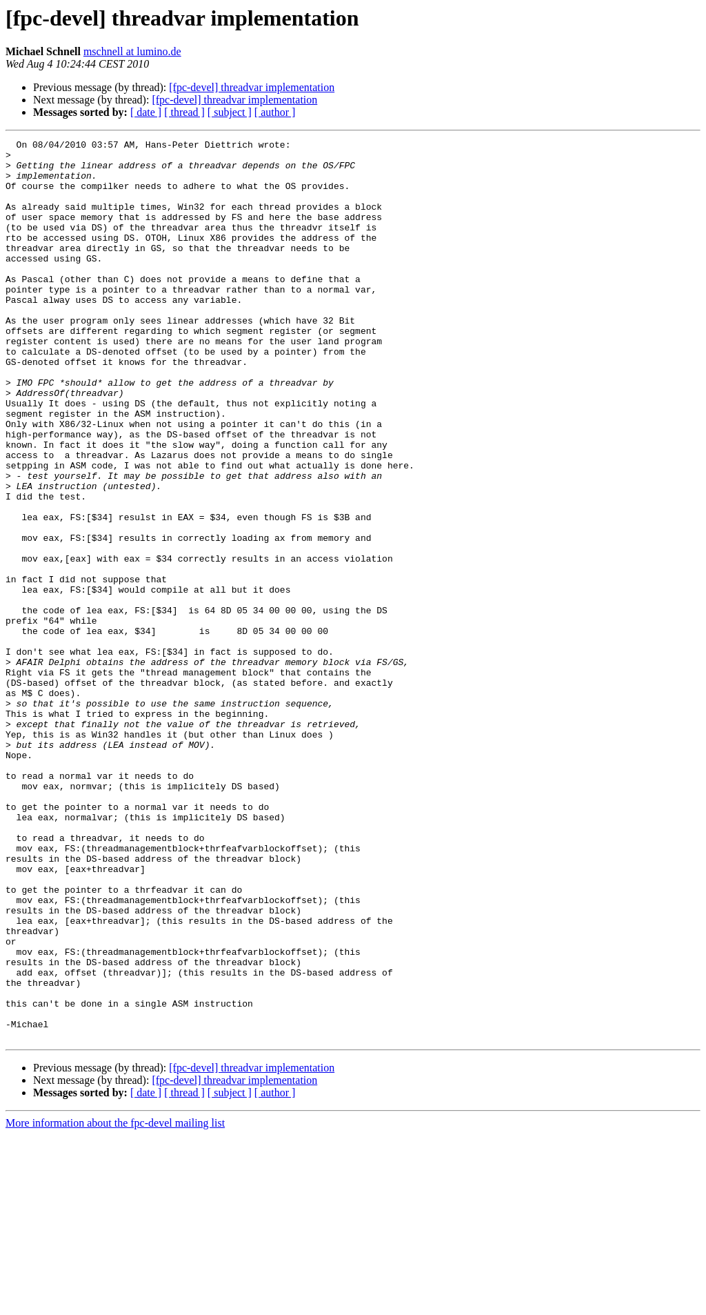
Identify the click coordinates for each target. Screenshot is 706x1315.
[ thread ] (184, 112)
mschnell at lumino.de (132, 51)
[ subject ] (230, 112)
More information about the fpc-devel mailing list (115, 1303)
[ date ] (145, 112)
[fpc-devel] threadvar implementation (251, 87)
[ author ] (275, 112)
